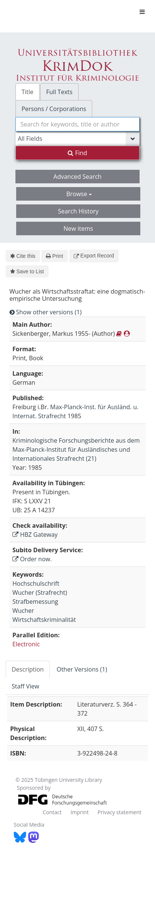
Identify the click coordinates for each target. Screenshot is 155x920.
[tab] (28, 669)
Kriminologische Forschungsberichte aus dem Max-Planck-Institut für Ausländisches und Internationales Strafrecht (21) (76, 449)
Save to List (27, 271)
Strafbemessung (35, 601)
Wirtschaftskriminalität (44, 619)
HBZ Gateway (35, 534)
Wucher (23, 610)
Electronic (26, 644)
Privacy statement (119, 812)
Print (54, 256)
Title (27, 92)
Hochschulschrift (35, 583)
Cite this (22, 256)
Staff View (25, 686)
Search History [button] (78, 211)
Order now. (32, 559)
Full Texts (59, 92)
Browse (79, 194)
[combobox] (77, 124)
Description (28, 669)
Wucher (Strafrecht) (39, 592)
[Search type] (77, 138)
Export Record (94, 256)
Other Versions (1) (81, 669)
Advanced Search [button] (77, 176)
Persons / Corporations (53, 109)
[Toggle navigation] (142, 11)
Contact (52, 812)
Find (77, 153)
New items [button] (78, 228)
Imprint (79, 812)
